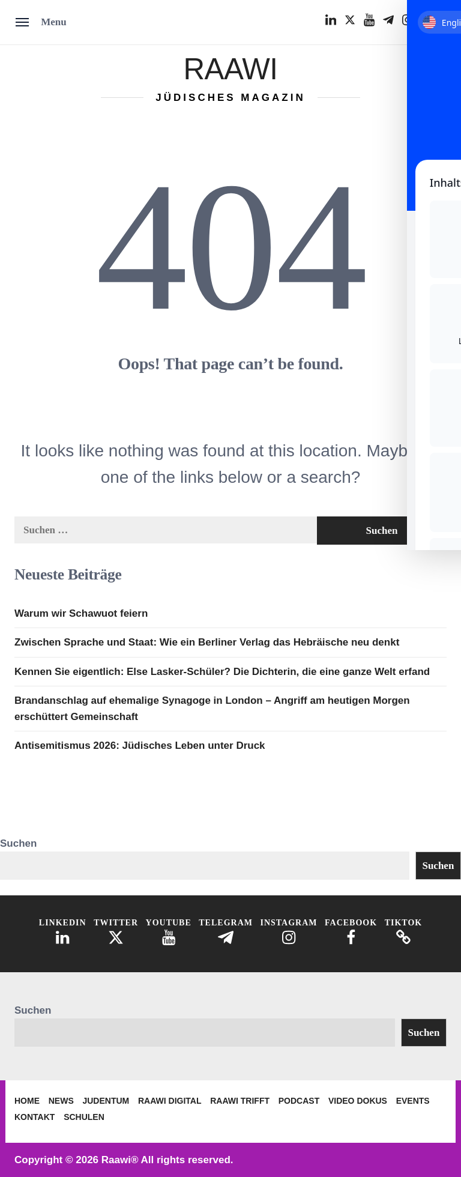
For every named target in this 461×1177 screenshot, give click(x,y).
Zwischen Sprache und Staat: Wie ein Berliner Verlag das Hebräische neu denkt (206, 642)
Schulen (84, 1117)
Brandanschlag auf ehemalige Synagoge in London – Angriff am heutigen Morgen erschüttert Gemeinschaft (212, 708)
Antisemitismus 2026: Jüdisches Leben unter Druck (139, 745)
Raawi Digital (170, 1101)
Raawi (230, 67)
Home (27, 1101)
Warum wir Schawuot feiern (81, 613)
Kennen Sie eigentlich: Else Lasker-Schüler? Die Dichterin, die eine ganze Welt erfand (222, 671)
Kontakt (34, 1117)
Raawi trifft (240, 1101)
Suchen (18, 843)
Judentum (105, 1101)
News (61, 1101)
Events (413, 1101)
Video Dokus (357, 1101)
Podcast (299, 1101)
